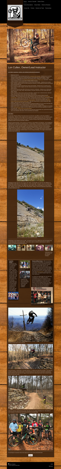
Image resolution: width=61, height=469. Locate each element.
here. (49, 98)
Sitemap (13, 464)
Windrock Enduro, (40, 271)
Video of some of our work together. (25, 108)
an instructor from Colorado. (35, 76)
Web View (51, 466)
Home (30, 455)
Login (52, 463)
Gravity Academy (31, 99)
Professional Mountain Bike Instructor (30, 79)
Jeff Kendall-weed (17, 107)
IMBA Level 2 (41, 79)
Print (10, 464)
